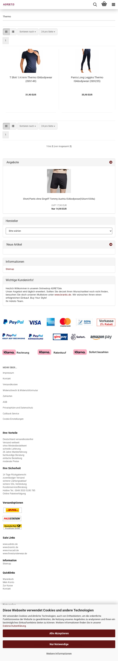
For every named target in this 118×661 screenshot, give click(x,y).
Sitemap (10, 269)
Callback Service (11, 413)
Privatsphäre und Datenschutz (18, 407)
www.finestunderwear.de (15, 553)
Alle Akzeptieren (59, 633)
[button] (6, 31)
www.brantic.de (63, 294)
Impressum (8, 373)
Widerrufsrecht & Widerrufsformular (20, 390)
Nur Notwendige (59, 644)
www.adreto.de (10, 544)
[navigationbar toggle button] (113, 4)
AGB (5, 402)
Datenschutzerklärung (14, 626)
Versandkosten (10, 384)
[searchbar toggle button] (95, 4)
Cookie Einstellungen (13, 419)
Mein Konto (8, 582)
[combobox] (27, 31)
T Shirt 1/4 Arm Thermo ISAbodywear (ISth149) (31, 79)
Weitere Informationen (59, 653)
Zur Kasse (8, 585)
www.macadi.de (11, 550)
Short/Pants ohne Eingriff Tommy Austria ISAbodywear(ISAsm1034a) (59, 198)
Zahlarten (7, 396)
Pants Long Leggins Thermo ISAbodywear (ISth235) (87, 79)
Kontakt (7, 378)
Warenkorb (8, 579)
